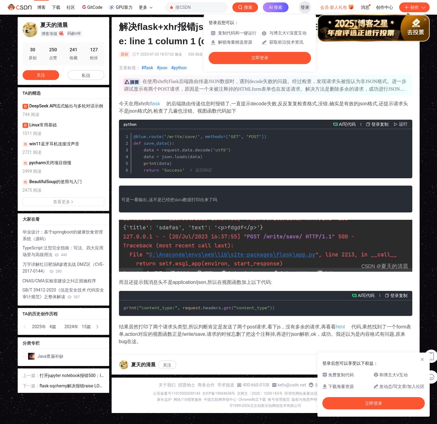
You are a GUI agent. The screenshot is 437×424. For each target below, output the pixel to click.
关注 (167, 365)
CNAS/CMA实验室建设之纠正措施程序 (59, 280)
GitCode (91, 7)
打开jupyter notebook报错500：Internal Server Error (72, 376)
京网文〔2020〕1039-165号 (260, 393)
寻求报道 (225, 384)
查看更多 (63, 201)
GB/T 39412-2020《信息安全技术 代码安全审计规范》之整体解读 (63, 293)
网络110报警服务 (188, 399)
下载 (56, 7)
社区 (70, 7)
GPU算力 (121, 7)
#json (162, 67)
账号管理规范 (279, 399)
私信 (86, 75)
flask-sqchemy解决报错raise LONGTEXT (71, 386)
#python (179, 67)
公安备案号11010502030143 (176, 393)
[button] (25, 326)
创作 (414, 7)
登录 (305, 7)
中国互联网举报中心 (220, 399)
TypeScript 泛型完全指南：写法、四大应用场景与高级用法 (63, 251)
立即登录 (259, 58)
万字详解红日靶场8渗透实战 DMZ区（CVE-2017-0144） (63, 268)
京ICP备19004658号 (218, 393)
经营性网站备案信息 (301, 393)
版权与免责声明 (304, 399)
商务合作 (206, 384)
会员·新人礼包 (337, 7)
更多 (145, 7)
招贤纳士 (186, 384)
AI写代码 (347, 124)
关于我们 (167, 384)
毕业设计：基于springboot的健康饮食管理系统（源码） (63, 235)
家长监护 (164, 399)
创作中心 (384, 7)
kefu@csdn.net (292, 384)
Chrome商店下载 (252, 399)
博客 (41, 7)
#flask (147, 67)
